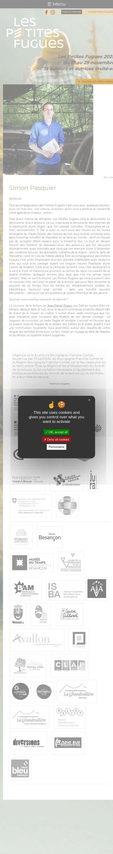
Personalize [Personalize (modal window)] (56, 447)
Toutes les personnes (97, 81)
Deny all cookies (56, 439)
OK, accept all (56, 432)
